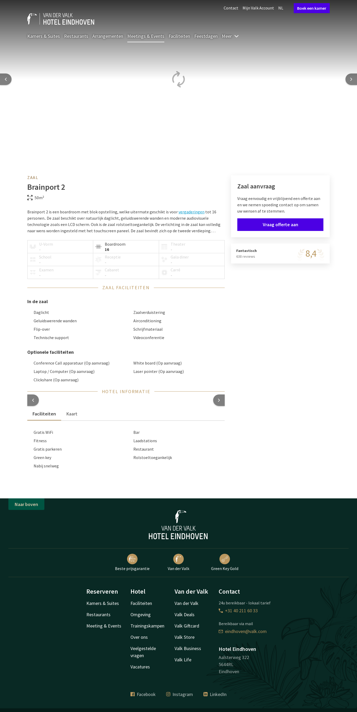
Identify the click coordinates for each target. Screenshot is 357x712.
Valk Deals (185, 614)
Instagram (179, 694)
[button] (33, 400)
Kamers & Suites (43, 36)
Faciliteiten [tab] (44, 414)
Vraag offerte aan (280, 224)
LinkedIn (215, 694)
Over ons (139, 637)
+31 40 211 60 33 (238, 611)
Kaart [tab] (71, 414)
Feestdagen (206, 36)
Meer (230, 36)
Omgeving (140, 614)
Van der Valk (178, 562)
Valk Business (188, 648)
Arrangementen (107, 36)
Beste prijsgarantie (132, 562)
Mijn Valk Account (258, 7)
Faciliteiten (179, 36)
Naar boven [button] (26, 504)
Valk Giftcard (187, 626)
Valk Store (185, 637)
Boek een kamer (311, 8)
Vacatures (140, 667)
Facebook (143, 694)
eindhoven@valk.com (243, 631)
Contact (231, 7)
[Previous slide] (6, 79)
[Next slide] (351, 79)
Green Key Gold (224, 562)
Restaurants (76, 36)
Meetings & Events (145, 36)
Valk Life (183, 660)
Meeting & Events (103, 626)
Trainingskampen (147, 626)
